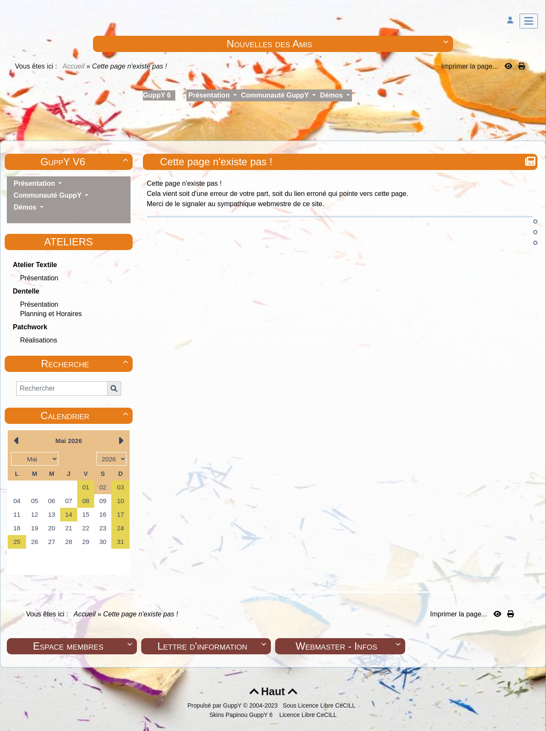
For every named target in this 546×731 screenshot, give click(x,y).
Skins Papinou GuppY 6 (242, 714)
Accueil (74, 66)
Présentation (39, 278)
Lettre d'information (213, 646)
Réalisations (38, 340)
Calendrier (86, 415)
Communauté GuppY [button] (276, 95)
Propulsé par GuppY (215, 705)
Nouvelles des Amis (338, 43)
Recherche (86, 363)
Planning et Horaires (51, 313)
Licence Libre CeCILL (307, 714)
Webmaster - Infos (349, 646)
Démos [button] (332, 95)
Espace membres (83, 646)
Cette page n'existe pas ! (217, 161)
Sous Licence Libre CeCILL (320, 705)
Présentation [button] (210, 95)
